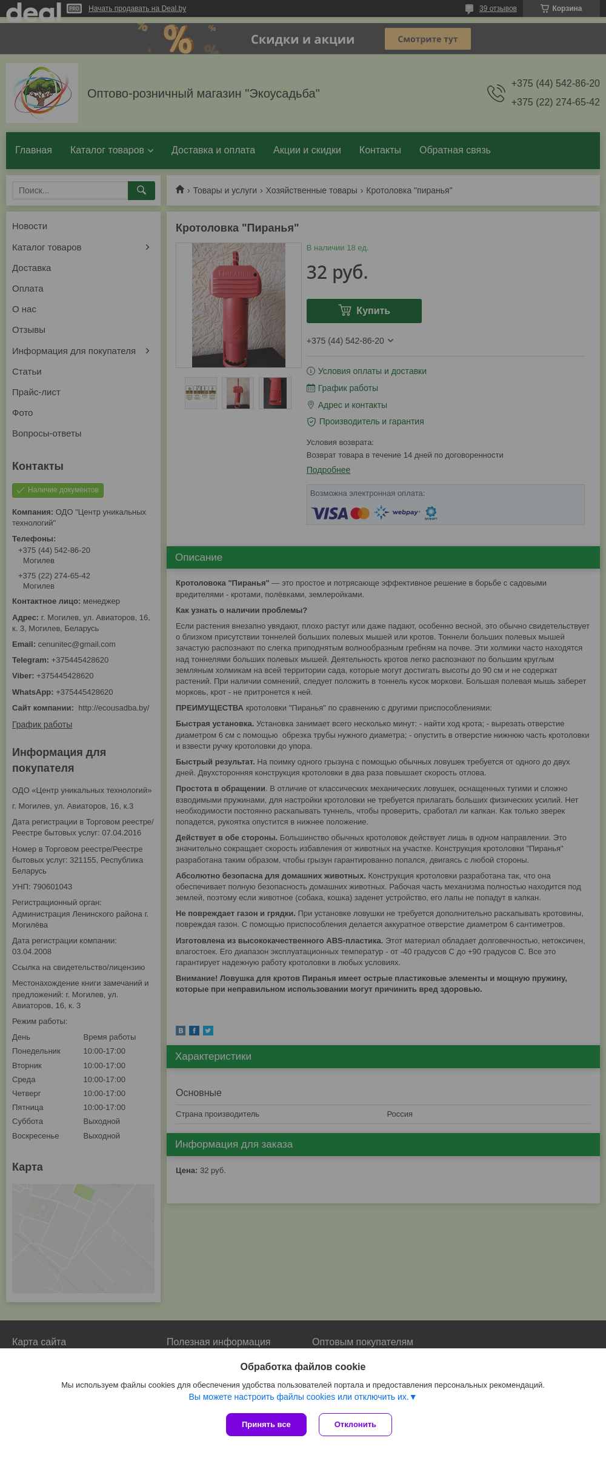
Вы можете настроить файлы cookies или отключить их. (298, 1397)
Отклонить (355, 1424)
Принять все (266, 1424)
